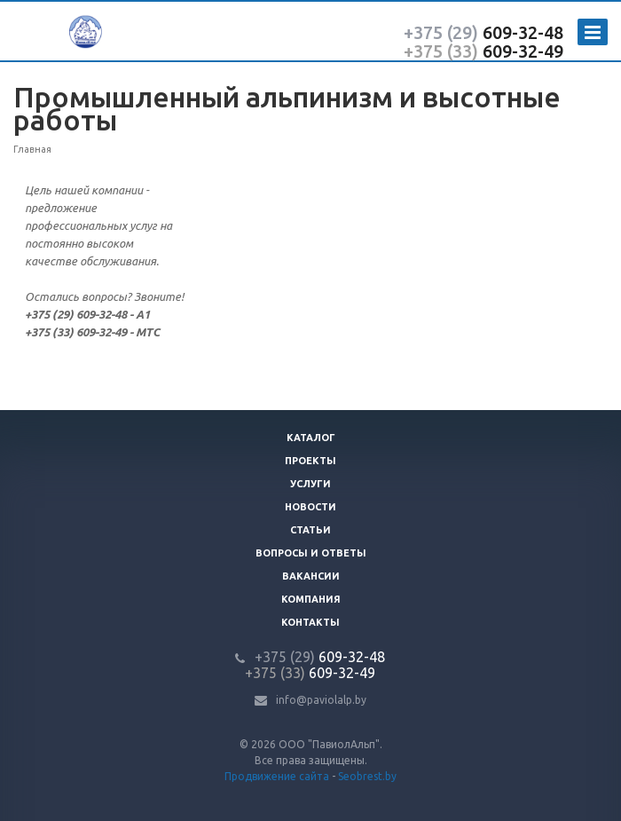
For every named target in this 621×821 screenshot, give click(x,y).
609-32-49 (483, 51)
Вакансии (311, 576)
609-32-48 (483, 32)
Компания (311, 599)
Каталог (311, 437)
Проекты (310, 460)
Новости (310, 506)
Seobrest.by (367, 776)
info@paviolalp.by (321, 700)
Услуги (310, 483)
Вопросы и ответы (310, 553)
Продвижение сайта (276, 776)
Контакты (310, 622)
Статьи (310, 530)
